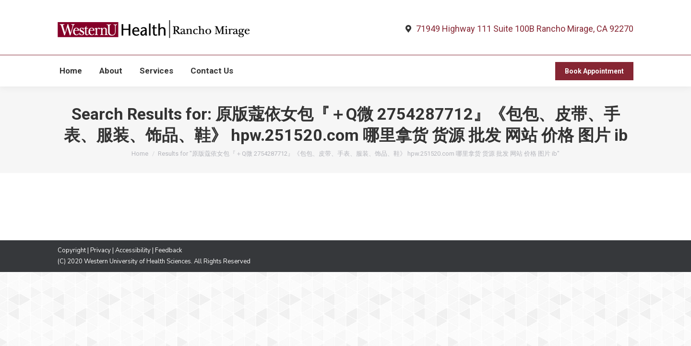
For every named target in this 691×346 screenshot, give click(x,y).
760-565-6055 (597, 8)
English (202, 10)
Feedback (168, 267)
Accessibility (133, 267)
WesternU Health (81, 8)
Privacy (100, 267)
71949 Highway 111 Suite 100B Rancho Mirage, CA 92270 (524, 46)
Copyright (72, 267)
